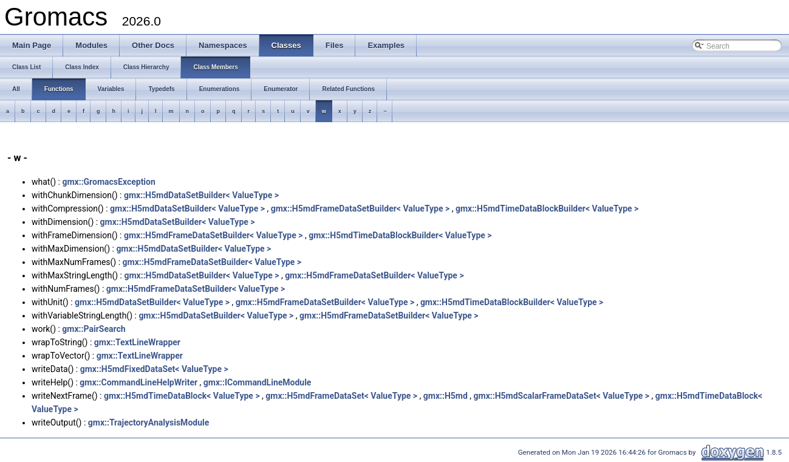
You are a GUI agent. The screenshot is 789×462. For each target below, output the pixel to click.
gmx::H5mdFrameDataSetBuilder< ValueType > (360, 208)
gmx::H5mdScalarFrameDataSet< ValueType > (562, 396)
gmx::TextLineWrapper (137, 342)
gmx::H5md (445, 396)
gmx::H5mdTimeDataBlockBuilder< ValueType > (547, 208)
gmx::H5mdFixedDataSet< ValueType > (154, 369)
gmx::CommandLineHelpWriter (138, 382)
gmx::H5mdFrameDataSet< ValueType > (341, 396)
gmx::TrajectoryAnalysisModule (149, 422)
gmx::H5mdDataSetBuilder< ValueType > (201, 195)
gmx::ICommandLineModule (257, 382)
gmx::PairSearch (93, 329)
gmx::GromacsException (108, 182)
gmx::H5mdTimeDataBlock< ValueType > (182, 396)
